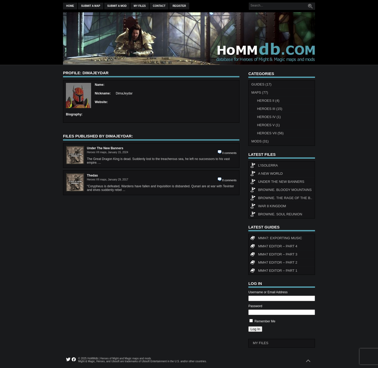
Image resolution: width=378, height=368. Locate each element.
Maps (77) (259, 92)
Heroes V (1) (268, 125)
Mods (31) (260, 141)
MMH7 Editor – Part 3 (273, 255)
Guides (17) (261, 84)
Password (255, 306)
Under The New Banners (277, 182)
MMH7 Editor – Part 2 (273, 263)
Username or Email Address (267, 292)
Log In (255, 329)
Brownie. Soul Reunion (276, 214)
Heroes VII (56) (270, 133)
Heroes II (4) (268, 101)
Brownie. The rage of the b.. (281, 198)
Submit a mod (117, 5)
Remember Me (265, 321)
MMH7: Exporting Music (276, 238)
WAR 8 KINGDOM (268, 206)
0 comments (229, 153)
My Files (140, 5)
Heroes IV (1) (269, 117)
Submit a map (90, 5)
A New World (266, 174)
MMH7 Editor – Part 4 (273, 246)
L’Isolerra (264, 166)
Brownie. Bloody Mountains (281, 190)
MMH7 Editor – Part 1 (273, 271)
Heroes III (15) (269, 109)
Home (70, 5)
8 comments (229, 180)
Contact (159, 5)
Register (179, 5)
